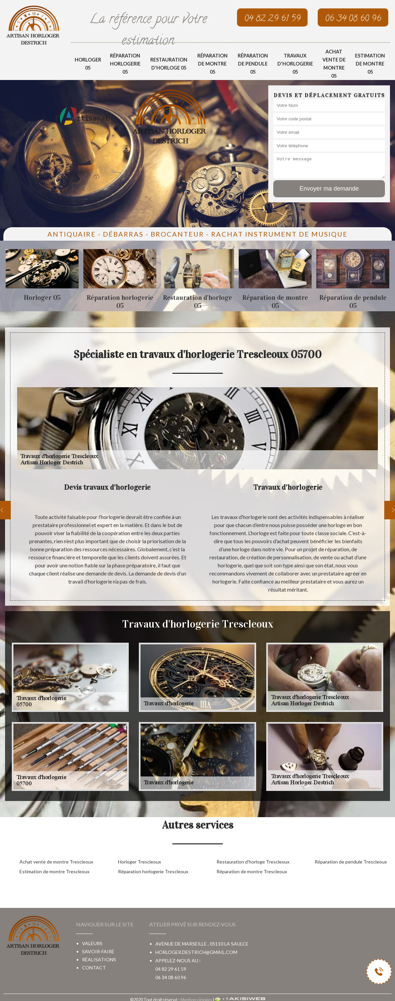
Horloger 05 (88, 64)
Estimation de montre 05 (370, 64)
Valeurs (92, 943)
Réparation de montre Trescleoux (251, 871)
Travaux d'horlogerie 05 (295, 64)
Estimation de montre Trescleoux (54, 871)
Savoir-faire (98, 951)
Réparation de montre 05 (212, 64)
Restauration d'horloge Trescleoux (252, 862)
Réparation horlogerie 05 (125, 64)
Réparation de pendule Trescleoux (351, 862)
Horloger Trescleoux (139, 862)
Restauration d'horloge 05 (168, 64)
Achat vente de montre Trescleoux (56, 862)
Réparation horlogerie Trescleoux (153, 871)
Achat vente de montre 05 (334, 64)
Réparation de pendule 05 (253, 64)
